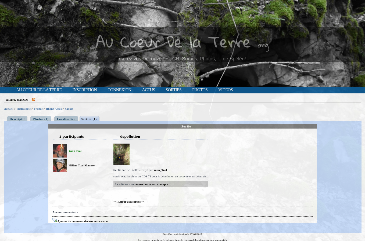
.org (262, 44)
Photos (199, 90)
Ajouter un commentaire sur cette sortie (80, 221)
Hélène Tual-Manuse (82, 165)
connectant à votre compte (151, 184)
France (38, 108)
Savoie (69, 108)
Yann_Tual (160, 169)
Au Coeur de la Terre (39, 90)
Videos (225, 90)
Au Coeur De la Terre (173, 41)
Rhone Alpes (54, 108)
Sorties (173, 90)
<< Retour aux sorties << (129, 201)
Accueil (8, 108)
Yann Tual (75, 150)
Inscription (84, 90)
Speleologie (24, 108)
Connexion (119, 90)
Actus (148, 90)
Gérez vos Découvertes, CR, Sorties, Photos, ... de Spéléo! (182, 58)
